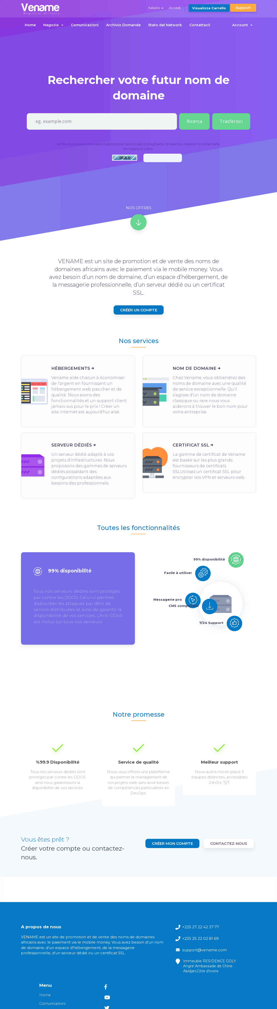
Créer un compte (138, 317)
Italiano (154, 8)
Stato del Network (165, 25)
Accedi (173, 8)
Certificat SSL (191, 453)
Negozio (53, 25)
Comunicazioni (85, 25)
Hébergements (70, 377)
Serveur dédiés (71, 453)
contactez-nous (228, 837)
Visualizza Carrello (208, 8)
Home (30, 25)
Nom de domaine (194, 377)
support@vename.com (144, 941)
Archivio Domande (123, 25)
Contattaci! (199, 25)
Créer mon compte (226, 825)
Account (242, 25)
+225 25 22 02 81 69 (147, 922)
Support (243, 7)
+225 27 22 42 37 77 (147, 909)
